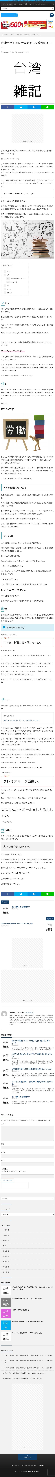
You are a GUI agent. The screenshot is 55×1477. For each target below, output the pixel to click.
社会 (4, 1251)
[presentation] (14, 1185)
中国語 (5, 1230)
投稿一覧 (29, 1012)
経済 (4, 1256)
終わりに (8, 292)
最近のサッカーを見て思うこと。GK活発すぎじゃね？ (22, 720)
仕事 (23, 52)
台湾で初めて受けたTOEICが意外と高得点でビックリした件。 (32, 1069)
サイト (3, 1160)
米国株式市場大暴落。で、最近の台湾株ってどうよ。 (28, 1321)
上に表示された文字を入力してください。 (14, 1171)
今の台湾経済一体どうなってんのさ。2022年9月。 (27, 1298)
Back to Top (27, 1457)
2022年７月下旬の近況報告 (20, 1310)
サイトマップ (14, 1465)
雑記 (13, 52)
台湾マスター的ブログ (32, 1472)
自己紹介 (42, 1465)
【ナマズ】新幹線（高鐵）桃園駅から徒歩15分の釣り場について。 (24, 1355)
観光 (4, 1261)
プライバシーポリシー (29, 1465)
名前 (2, 1144)
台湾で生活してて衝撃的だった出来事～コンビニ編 (19, 1373)
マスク (7, 271)
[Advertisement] (27, 127)
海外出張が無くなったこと (16, 278)
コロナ (19, 52)
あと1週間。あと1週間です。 (21, 907)
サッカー (8, 289)
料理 (6, 285)
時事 (4, 1240)
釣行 (4, 1267)
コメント (4, 1124)
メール (3, 1152)
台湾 (27, 52)
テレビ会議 (11, 282)
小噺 (4, 1235)
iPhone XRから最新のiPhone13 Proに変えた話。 (17, 923)
